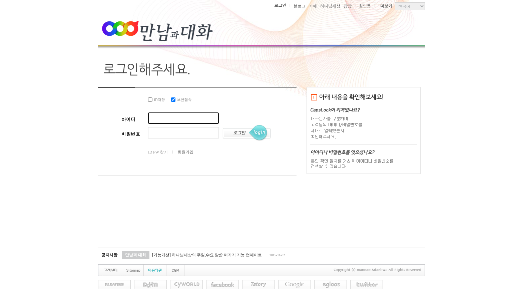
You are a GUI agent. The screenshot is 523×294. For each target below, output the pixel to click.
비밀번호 (130, 133)
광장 (348, 6)
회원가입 (185, 152)
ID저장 (156, 99)
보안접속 (181, 99)
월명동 (365, 6)
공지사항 (109, 255)
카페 (313, 6)
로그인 (280, 5)
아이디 (128, 119)
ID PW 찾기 (158, 152)
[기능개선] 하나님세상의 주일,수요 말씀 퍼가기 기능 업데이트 (207, 255)
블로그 (300, 6)
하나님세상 (330, 6)
